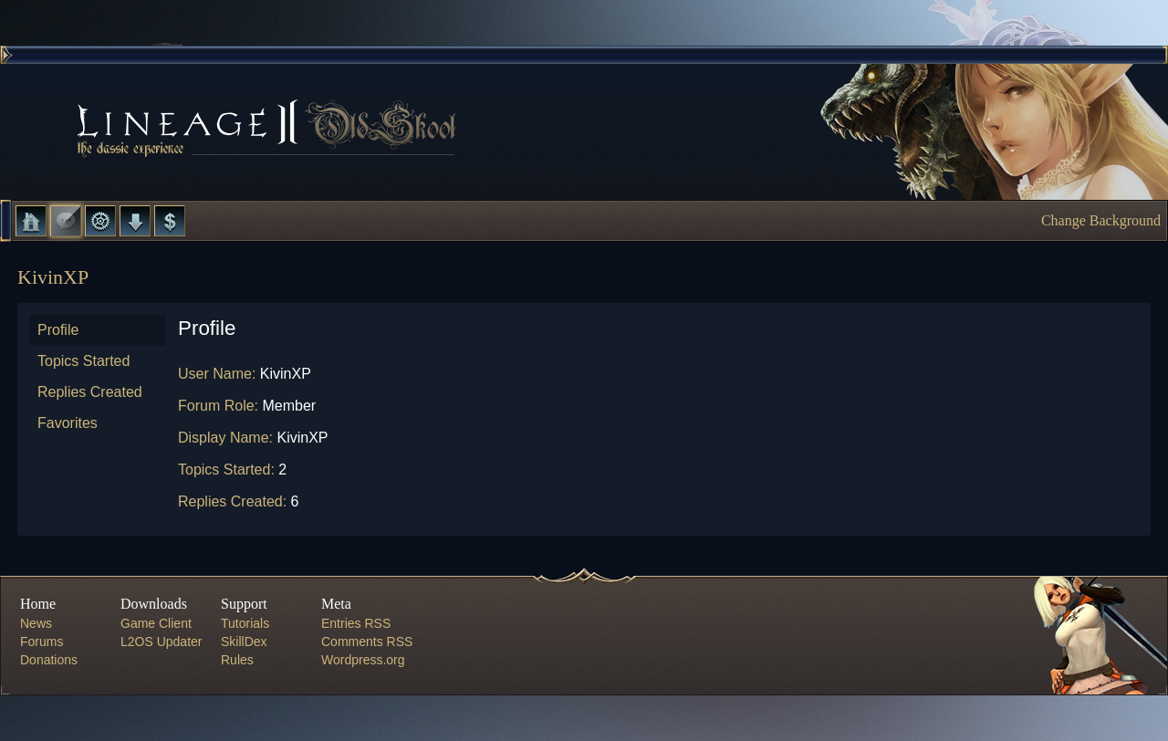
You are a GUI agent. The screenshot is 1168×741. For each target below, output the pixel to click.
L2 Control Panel (100, 220)
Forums (65, 220)
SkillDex (244, 641)
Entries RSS (356, 623)
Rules (237, 659)
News (36, 623)
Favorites (67, 423)
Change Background (1101, 220)
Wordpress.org (363, 659)
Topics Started (83, 361)
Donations (49, 659)
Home (31, 220)
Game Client (156, 623)
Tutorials (245, 623)
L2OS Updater (161, 641)
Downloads (135, 220)
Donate (169, 220)
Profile (57, 330)
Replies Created (89, 392)
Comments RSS (366, 641)
